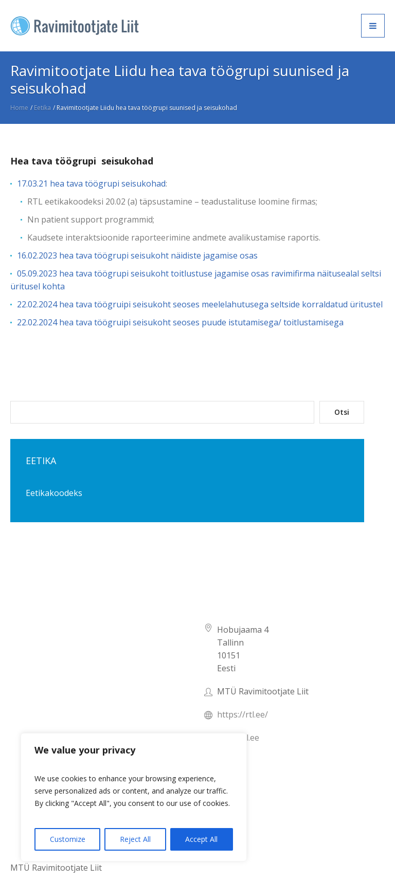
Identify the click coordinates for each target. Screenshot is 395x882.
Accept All (201, 839)
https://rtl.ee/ (242, 714)
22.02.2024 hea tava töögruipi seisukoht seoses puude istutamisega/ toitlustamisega (180, 322)
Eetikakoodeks (54, 493)
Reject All (135, 839)
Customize (67, 839)
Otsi (341, 412)
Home (19, 107)
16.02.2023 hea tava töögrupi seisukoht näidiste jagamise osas (137, 255)
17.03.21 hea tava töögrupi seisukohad (91, 183)
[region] (134, 797)
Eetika (42, 107)
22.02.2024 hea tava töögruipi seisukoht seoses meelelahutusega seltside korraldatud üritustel (200, 304)
